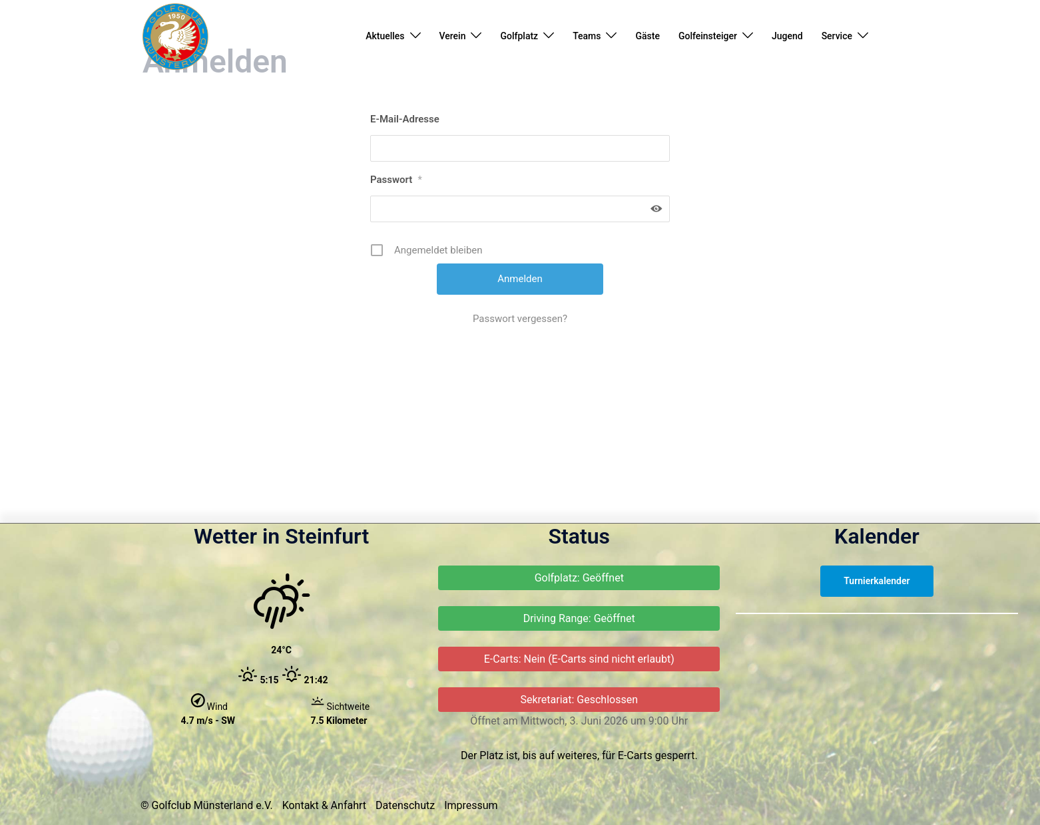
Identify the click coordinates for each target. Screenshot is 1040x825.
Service (837, 36)
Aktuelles (385, 36)
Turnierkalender (877, 664)
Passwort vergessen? (520, 402)
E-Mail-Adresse (404, 202)
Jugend (787, 36)
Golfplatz (519, 36)
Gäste (647, 36)
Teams (587, 36)
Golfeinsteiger (707, 36)
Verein (452, 36)
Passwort (396, 262)
